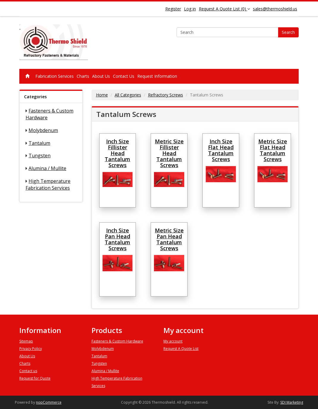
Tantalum (39, 143)
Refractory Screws (165, 95)
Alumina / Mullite (47, 168)
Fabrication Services (54, 76)
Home (102, 95)
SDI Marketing (291, 402)
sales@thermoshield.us (275, 9)
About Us (101, 76)
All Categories (128, 95)
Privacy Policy (30, 348)
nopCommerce (49, 402)
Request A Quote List (181, 348)
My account (172, 341)
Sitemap (26, 341)
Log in (190, 9)
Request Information (157, 76)
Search (288, 32)
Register (173, 9)
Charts (83, 76)
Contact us (28, 370)
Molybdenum (43, 130)
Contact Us (123, 76)
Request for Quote (35, 378)
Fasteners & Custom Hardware (117, 341)
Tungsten (40, 155)
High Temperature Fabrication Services (48, 184)
